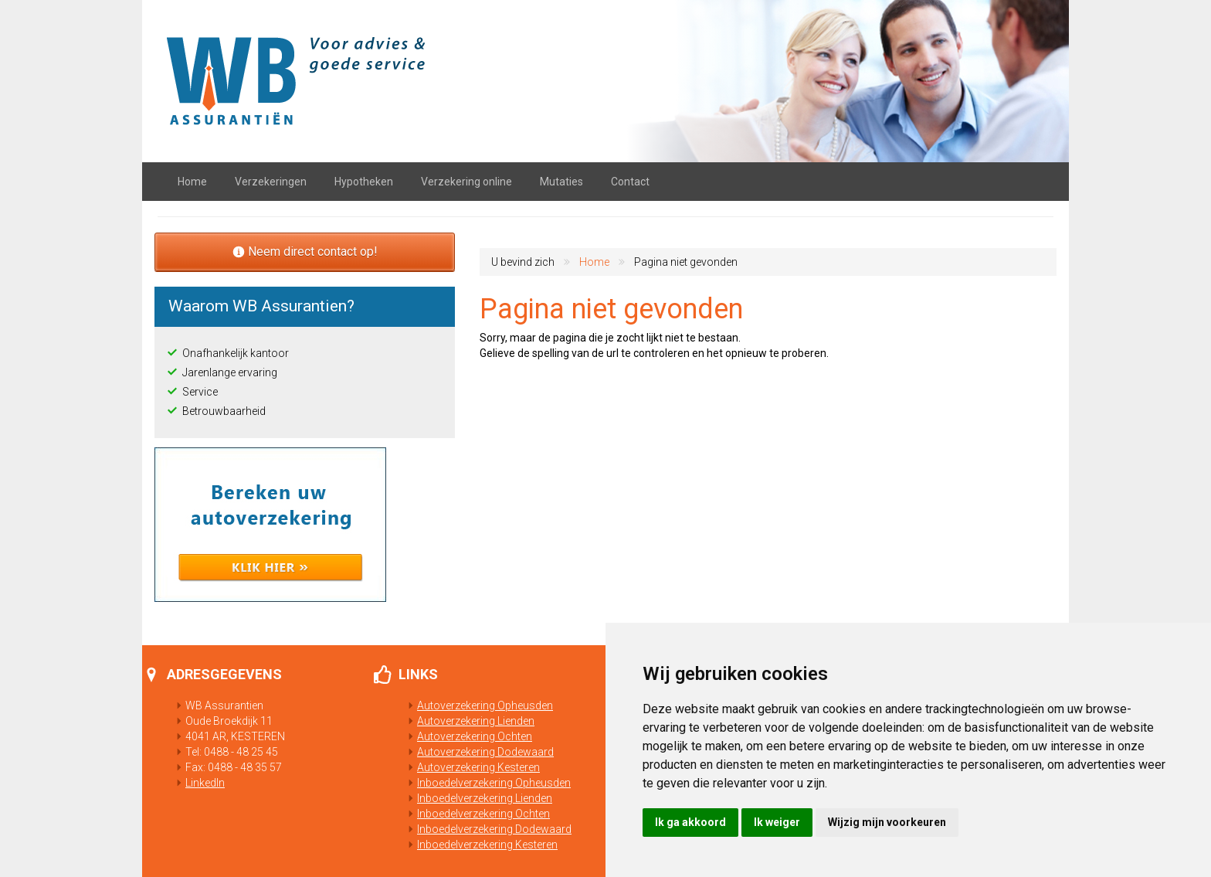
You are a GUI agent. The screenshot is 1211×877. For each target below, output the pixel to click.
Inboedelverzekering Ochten (477, 813)
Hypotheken (363, 181)
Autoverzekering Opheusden (479, 705)
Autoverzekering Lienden (469, 721)
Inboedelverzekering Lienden (478, 798)
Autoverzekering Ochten (468, 736)
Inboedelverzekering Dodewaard (488, 829)
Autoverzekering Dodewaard (479, 752)
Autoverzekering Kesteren (472, 767)
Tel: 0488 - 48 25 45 (225, 752)
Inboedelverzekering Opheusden (488, 783)
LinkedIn (205, 783)
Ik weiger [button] (777, 822)
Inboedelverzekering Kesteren (481, 844)
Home (192, 181)
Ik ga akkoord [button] (690, 822)
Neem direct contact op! (305, 251)
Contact (630, 181)
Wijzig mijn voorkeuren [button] (887, 822)
